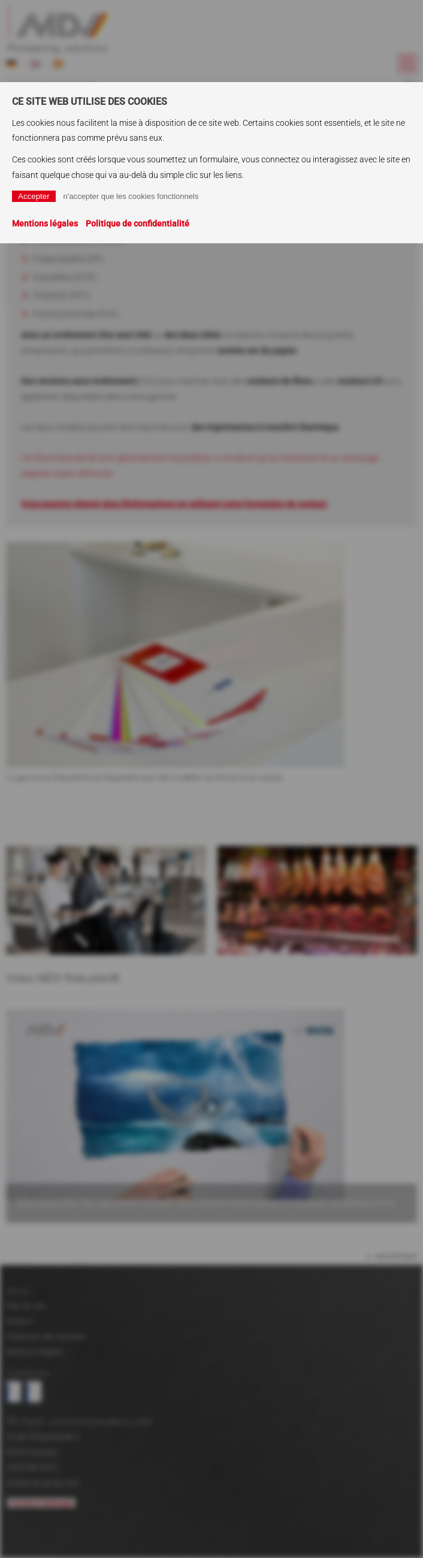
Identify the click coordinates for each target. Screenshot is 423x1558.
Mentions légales (45, 223)
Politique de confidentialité (137, 223)
